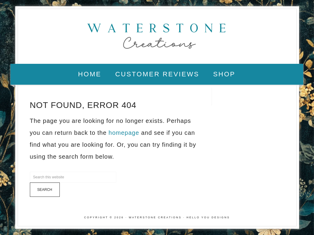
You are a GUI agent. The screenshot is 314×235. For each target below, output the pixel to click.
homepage (123, 132)
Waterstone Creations (157, 34)
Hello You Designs (208, 217)
